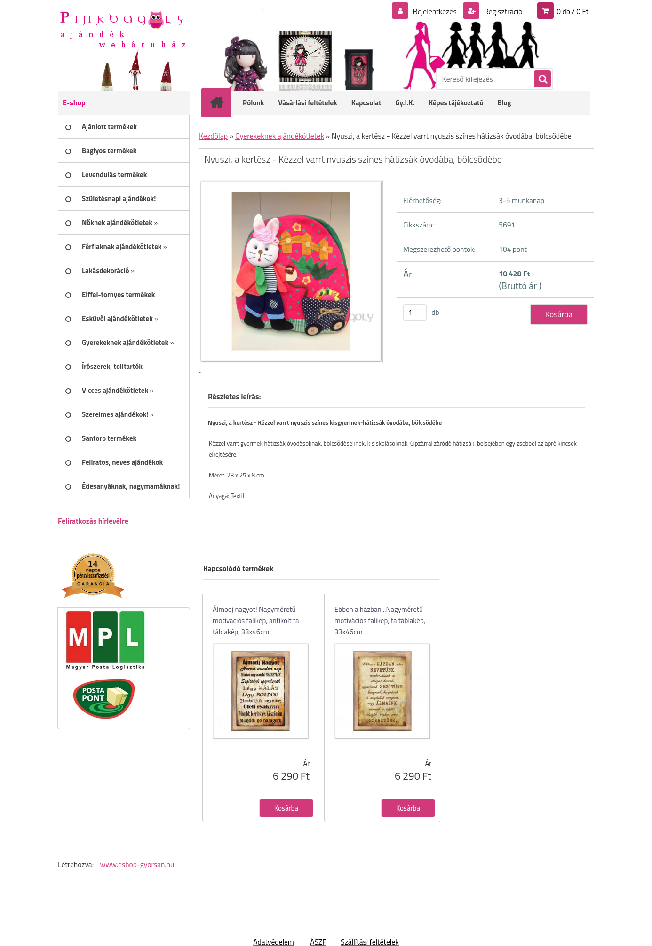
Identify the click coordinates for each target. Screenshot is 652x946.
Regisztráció (502, 11)
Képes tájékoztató (456, 102)
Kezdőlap (213, 135)
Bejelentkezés (434, 11)
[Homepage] (222, 102)
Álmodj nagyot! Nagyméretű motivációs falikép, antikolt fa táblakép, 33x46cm (256, 620)
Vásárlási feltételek (307, 102)
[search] (542, 79)
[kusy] (415, 312)
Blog (504, 102)
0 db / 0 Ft (572, 11)
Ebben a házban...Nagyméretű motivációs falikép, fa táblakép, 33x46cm (379, 620)
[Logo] (122, 28)
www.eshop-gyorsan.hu (137, 864)
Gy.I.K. (404, 102)
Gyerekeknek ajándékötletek (279, 135)
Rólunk (253, 102)
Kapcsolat (366, 102)
